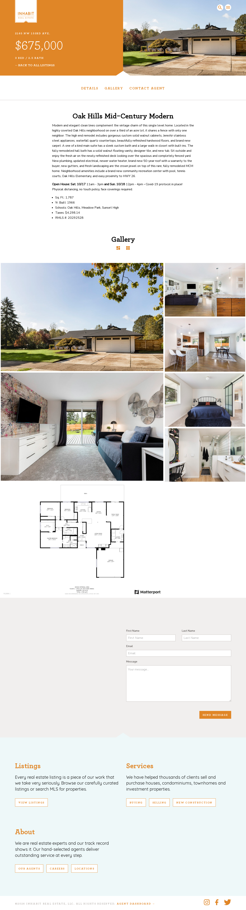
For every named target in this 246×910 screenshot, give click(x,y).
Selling (159, 802)
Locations (84, 868)
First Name (132, 631)
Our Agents (29, 868)
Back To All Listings (36, 65)
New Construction (194, 802)
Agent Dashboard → (136, 903)
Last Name (188, 631)
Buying (136, 802)
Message (131, 661)
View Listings (31, 802)
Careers (57, 868)
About (25, 832)
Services (140, 766)
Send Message (215, 715)
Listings (28, 766)
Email (129, 646)
